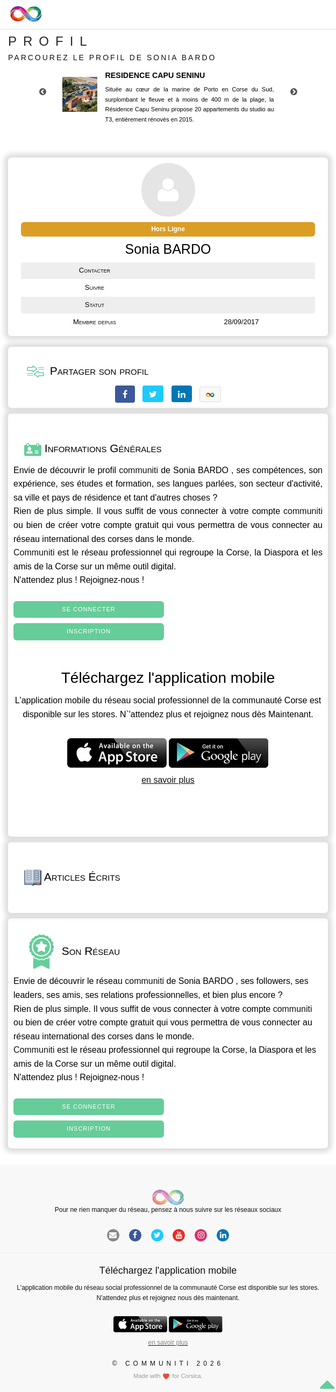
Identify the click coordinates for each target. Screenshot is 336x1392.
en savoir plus (168, 779)
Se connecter (88, 609)
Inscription (89, 631)
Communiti (33, 552)
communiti (138, 470)
